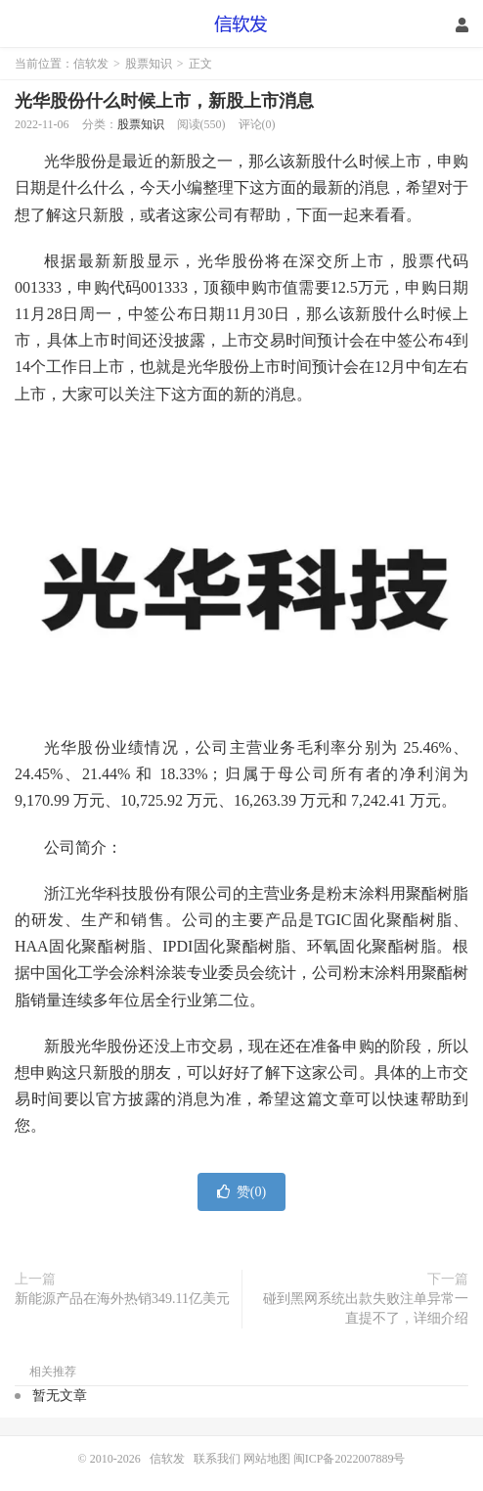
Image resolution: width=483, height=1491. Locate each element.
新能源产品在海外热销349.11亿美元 (122, 1298)
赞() (241, 1192)
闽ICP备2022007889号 (349, 1459)
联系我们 (218, 1459)
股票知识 (148, 63)
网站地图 (266, 1459)
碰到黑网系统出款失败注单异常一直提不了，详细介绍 (365, 1308)
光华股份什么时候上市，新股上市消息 (164, 101)
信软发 (242, 24)
